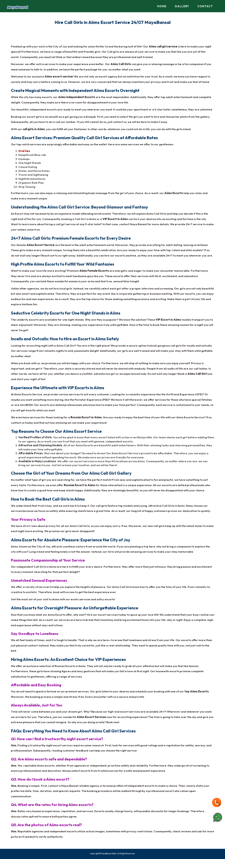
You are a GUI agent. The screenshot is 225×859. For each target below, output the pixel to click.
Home (161, 6)
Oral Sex (24, 151)
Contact (205, 6)
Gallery (182, 6)
